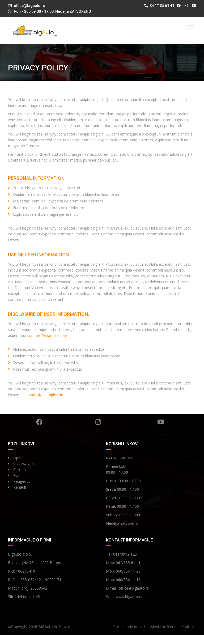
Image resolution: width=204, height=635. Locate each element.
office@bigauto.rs (29, 5)
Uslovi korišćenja (162, 626)
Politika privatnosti (129, 626)
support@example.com (47, 335)
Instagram (98, 422)
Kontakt (188, 626)
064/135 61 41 (159, 5)
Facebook (39, 422)
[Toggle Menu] (190, 27)
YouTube (160, 422)
